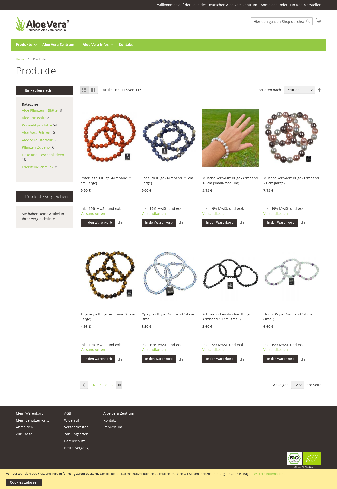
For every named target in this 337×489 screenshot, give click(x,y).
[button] (120, 222)
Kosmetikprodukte (37, 125)
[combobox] (282, 21)
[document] (169, 479)
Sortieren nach (269, 89)
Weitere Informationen (270, 474)
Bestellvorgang (76, 447)
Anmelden (269, 4)
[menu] (168, 45)
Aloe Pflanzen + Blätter (40, 110)
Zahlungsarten (76, 434)
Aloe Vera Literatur (37, 140)
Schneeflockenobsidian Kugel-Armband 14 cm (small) (227, 316)
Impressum (112, 427)
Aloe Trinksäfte (34, 117)
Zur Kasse (24, 434)
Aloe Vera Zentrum (118, 413)
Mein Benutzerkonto (32, 420)
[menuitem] (25, 45)
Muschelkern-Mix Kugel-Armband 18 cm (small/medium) (230, 180)
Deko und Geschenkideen (43, 154)
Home (20, 59)
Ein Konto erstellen (305, 4)
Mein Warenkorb (30, 413)
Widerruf (71, 420)
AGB (67, 413)
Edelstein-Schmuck (37, 167)
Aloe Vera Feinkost (37, 132)
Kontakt (109, 420)
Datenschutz (74, 441)
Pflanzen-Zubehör (36, 147)
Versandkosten (93, 213)
